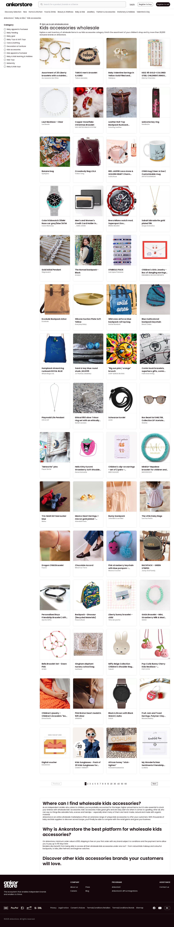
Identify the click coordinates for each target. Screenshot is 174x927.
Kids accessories (12, 50)
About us (74, 887)
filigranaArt (46, 272)
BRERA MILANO (114, 226)
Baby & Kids (80, 12)
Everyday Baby (81, 324)
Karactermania (81, 472)
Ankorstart (116, 887)
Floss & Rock (80, 620)
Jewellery (91, 12)
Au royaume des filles (50, 78)
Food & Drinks (50, 12)
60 (126, 784)
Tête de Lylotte (114, 620)
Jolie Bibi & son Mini (115, 518)
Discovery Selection (13, 12)
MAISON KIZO (147, 472)
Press (88, 887)
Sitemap (139, 908)
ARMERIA (78, 718)
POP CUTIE (146, 669)
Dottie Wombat (114, 324)
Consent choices (78, 908)
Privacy (53, 908)
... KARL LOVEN (80, 226)
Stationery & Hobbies (126, 12)
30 (115, 784)
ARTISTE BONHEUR (149, 177)
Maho (44, 521)
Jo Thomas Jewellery (83, 374)
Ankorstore (8, 18)
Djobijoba (45, 174)
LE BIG (44, 669)
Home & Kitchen (36, 12)
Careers (73, 891)
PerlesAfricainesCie (116, 768)
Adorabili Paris (80, 521)
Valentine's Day (143, 12)
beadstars (46, 765)
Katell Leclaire (80, 423)
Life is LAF (45, 420)
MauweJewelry (147, 718)
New (25, 12)
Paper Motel (46, 469)
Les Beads (46, 124)
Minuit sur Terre (81, 568)
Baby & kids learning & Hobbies (18, 56)
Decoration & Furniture (15, 46)
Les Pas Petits (147, 518)
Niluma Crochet (114, 571)
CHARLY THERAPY (81, 768)
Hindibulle (146, 124)
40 (118, 784)
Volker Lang (79, 174)
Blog (87, 891)
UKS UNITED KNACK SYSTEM (85, 127)
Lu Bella (145, 768)
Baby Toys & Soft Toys (15, 39)
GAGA (144, 620)
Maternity (9, 63)
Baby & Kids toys (12, 67)
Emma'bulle (46, 718)
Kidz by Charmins (148, 78)
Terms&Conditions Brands (123, 908)
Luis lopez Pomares (115, 272)
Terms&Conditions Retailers (98, 908)
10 (108, 784)
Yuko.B (110, 669)
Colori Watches (48, 226)
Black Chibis (146, 324)
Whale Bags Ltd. (48, 374)
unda (110, 420)
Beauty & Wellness (65, 12)
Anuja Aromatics (148, 226)
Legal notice (63, 908)
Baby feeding (11, 33)
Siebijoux (111, 78)
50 (122, 784)
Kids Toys (9, 60)
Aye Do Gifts (46, 620)
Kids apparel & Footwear (15, 53)
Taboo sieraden (81, 78)
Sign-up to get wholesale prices (55, 24)
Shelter (144, 423)
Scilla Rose (112, 177)
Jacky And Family (148, 571)
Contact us (164, 887)
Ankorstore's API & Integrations (125, 891)
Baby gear (9, 36)
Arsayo (77, 275)
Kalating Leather (115, 127)
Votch (110, 718)
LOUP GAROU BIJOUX (116, 374)
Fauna (44, 568)
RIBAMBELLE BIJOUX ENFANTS (153, 275)
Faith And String (148, 374)
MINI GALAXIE (113, 472)
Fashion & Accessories (106, 12)
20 (111, 784)
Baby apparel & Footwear (16, 29)
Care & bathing (12, 43)
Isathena (78, 669)
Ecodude (45, 321)
